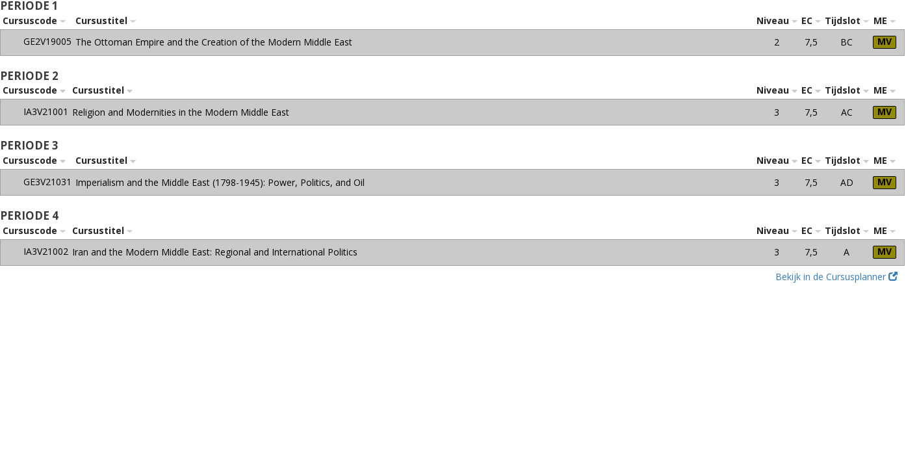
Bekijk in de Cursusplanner (836, 276)
